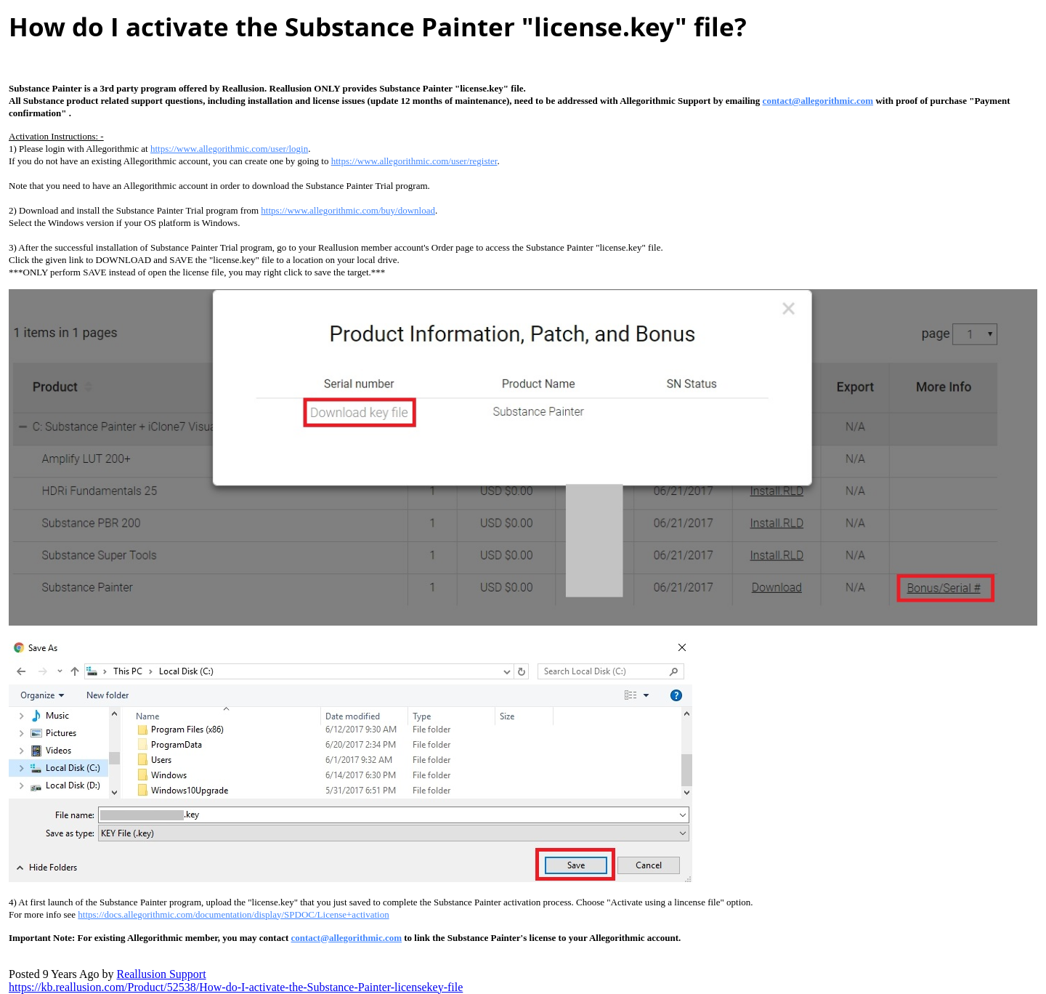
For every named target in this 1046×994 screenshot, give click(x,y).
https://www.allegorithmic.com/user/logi (229, 148)
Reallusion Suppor (161, 974)
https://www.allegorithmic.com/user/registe (414, 160)
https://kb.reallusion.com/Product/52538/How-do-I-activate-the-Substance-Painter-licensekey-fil (236, 987)
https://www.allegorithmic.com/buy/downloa (348, 210)
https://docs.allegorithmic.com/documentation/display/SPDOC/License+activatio (233, 914)
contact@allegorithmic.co (818, 100)
